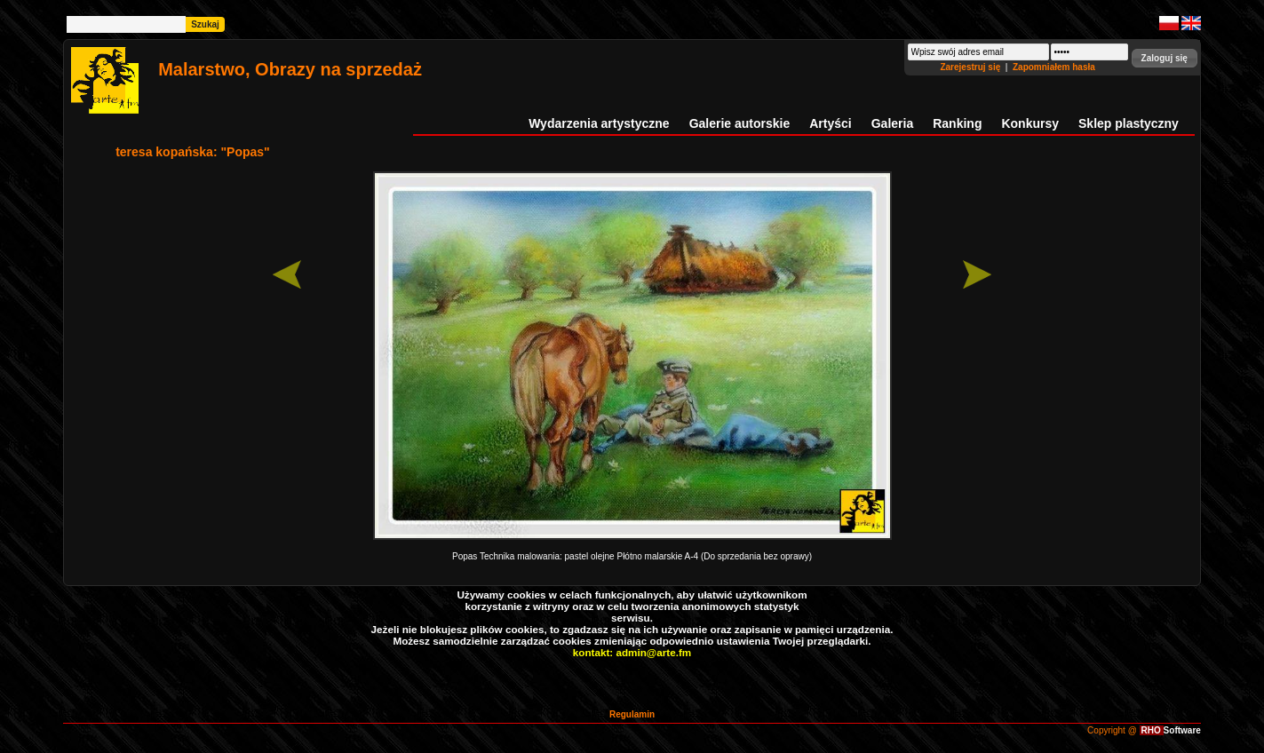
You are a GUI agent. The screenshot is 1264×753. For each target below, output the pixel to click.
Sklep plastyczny (1128, 123)
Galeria (892, 123)
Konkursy (1030, 123)
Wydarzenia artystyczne (599, 123)
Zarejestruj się (971, 67)
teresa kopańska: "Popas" (192, 152)
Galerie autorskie (740, 123)
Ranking (957, 123)
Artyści (830, 123)
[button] (1164, 58)
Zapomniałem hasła (1054, 67)
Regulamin (632, 714)
